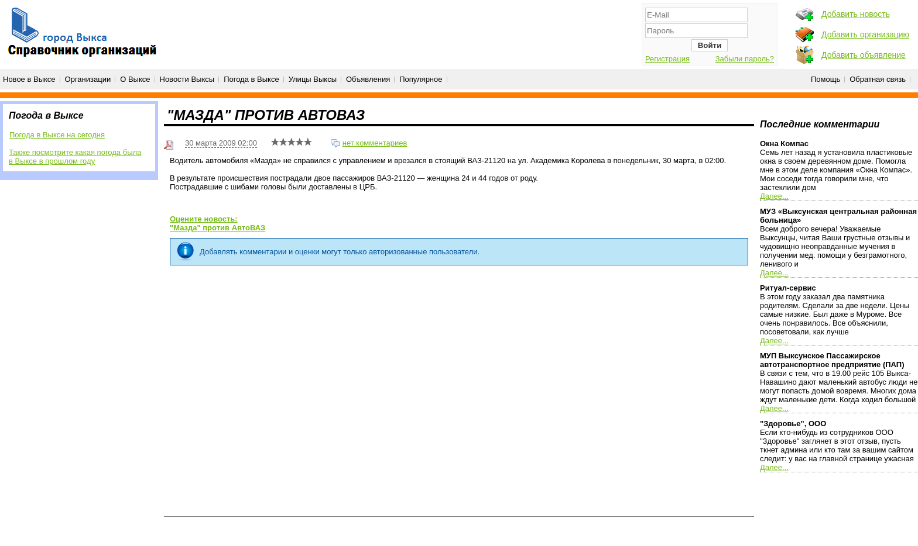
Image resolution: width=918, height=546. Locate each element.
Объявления (368, 79)
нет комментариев (374, 143)
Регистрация (667, 58)
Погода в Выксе (251, 79)
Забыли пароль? (744, 58)
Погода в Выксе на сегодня (57, 134)
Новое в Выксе (29, 79)
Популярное (420, 79)
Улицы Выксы (313, 79)
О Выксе (135, 79)
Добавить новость (855, 14)
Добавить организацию (865, 34)
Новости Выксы (187, 79)
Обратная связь (878, 79)
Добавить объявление (863, 55)
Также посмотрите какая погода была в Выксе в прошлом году (75, 156)
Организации (88, 79)
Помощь (825, 79)
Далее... (774, 196)
